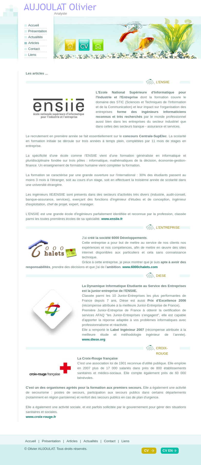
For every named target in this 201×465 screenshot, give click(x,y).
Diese (161, 276)
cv (146, 450)
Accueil (33, 25)
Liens (32, 55)
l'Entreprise (168, 227)
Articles (72, 441)
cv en (168, 450)
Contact (34, 49)
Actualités (35, 37)
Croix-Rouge (162, 348)
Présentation (37, 31)
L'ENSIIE (162, 82)
